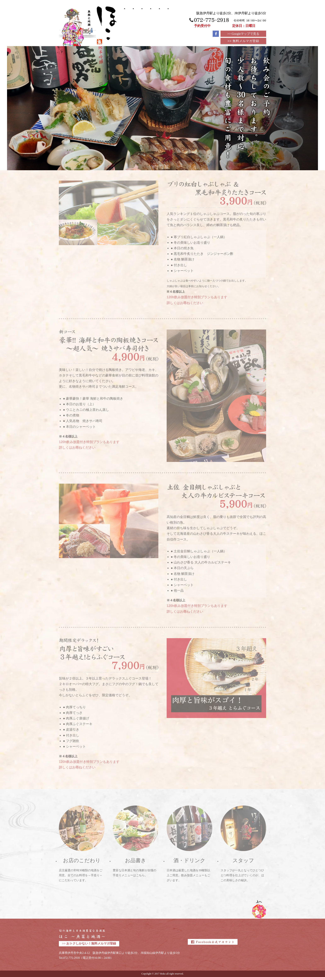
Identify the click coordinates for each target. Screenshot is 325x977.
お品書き (146, 16)
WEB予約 (172, 18)
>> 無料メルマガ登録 (243, 41)
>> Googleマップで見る (243, 33)
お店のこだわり (164, 23)
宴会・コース (137, 20)
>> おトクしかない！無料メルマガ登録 (89, 943)
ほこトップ (129, 18)
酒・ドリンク (155, 20)
